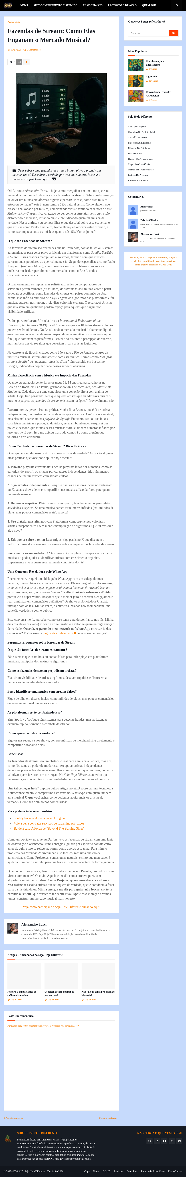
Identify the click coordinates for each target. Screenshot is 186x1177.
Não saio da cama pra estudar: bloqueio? (98, 993)
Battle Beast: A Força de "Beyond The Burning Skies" (49, 828)
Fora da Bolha (135, 153)
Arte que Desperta (137, 126)
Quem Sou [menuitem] (149, 5)
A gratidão (151, 76)
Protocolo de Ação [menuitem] (122, 5)
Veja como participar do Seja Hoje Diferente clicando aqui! (61, 907)
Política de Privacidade (153, 1171)
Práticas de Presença (138, 175)
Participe (118, 1171)
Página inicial (13, 22)
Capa (87, 1171)
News (96, 1171)
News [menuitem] (24, 5)
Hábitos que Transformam (140, 159)
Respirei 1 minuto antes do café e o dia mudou (21, 993)
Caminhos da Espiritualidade (142, 132)
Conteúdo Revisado (137, 137)
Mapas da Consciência (139, 164)
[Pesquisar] (149, 33)
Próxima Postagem (108, 1117)
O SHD (106, 1171)
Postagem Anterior (14, 1117)
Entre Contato (175, 1171)
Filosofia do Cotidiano (139, 148)
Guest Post (131, 1171)
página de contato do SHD (60, 633)
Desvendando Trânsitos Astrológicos (158, 94)
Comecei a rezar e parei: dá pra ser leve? (59, 993)
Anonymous (146, 206)
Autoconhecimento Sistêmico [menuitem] (55, 5)
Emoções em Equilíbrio (139, 142)
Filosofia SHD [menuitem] (93, 5)
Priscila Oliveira (149, 220)
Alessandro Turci (33, 924)
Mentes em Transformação (141, 169)
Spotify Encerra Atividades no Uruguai (39, 818)
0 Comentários (34, 49)
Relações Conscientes (138, 180)
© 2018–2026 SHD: (14, 1171)
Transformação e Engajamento (155, 63)
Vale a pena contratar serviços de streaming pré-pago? (49, 823)
